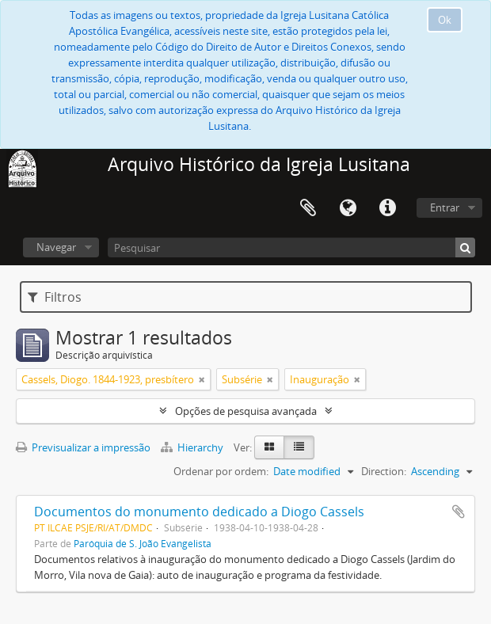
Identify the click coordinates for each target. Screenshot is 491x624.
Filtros (55, 297)
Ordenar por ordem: (220, 471)
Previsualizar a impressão (83, 447)
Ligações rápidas (387, 208)
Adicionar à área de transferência (458, 511)
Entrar (444, 207)
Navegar (56, 247)
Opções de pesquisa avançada (246, 411)
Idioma (347, 208)
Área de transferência (308, 208)
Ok (444, 20)
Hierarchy (193, 447)
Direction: (383, 471)
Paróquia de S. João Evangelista (142, 543)
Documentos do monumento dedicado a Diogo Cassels (199, 511)
